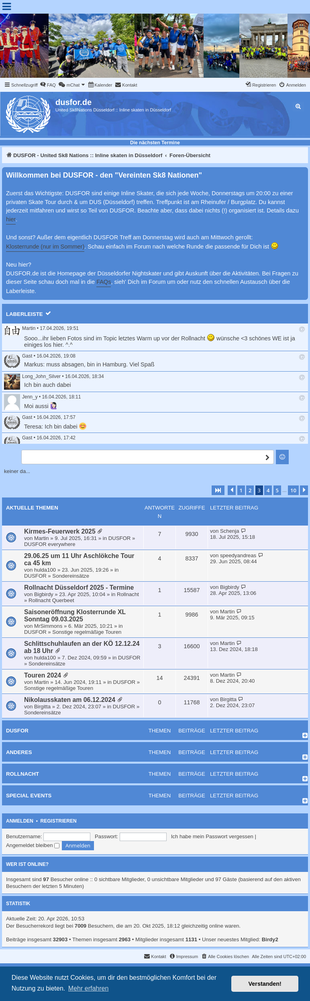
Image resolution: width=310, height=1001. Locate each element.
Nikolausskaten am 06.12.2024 (69, 699)
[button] (218, 490)
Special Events (28, 796)
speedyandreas (238, 555)
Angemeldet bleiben (32, 845)
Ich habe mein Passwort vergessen (212, 836)
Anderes (19, 752)
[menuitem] (48, 85)
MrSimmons (48, 626)
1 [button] (241, 490)
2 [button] (250, 490)
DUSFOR (119, 538)
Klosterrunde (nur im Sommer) (45, 246)
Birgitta (42, 707)
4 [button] (268, 490)
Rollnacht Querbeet (51, 600)
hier (11, 219)
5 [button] (277, 490)
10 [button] (293, 490)
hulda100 (45, 570)
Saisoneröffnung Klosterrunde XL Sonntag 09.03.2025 (75, 616)
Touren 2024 (42, 675)
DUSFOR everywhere (49, 544)
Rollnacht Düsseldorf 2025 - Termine (79, 587)
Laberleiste (24, 314)
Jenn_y (30, 397)
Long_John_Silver (41, 376)
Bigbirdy (43, 594)
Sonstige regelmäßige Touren (86, 632)
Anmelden (19, 821)
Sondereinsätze (70, 576)
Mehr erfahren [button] (88, 988)
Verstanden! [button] (265, 984)
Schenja (229, 531)
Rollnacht (128, 594)
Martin (28, 328)
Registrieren (59, 821)
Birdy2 (270, 939)
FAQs (103, 282)
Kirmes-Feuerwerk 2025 (60, 531)
